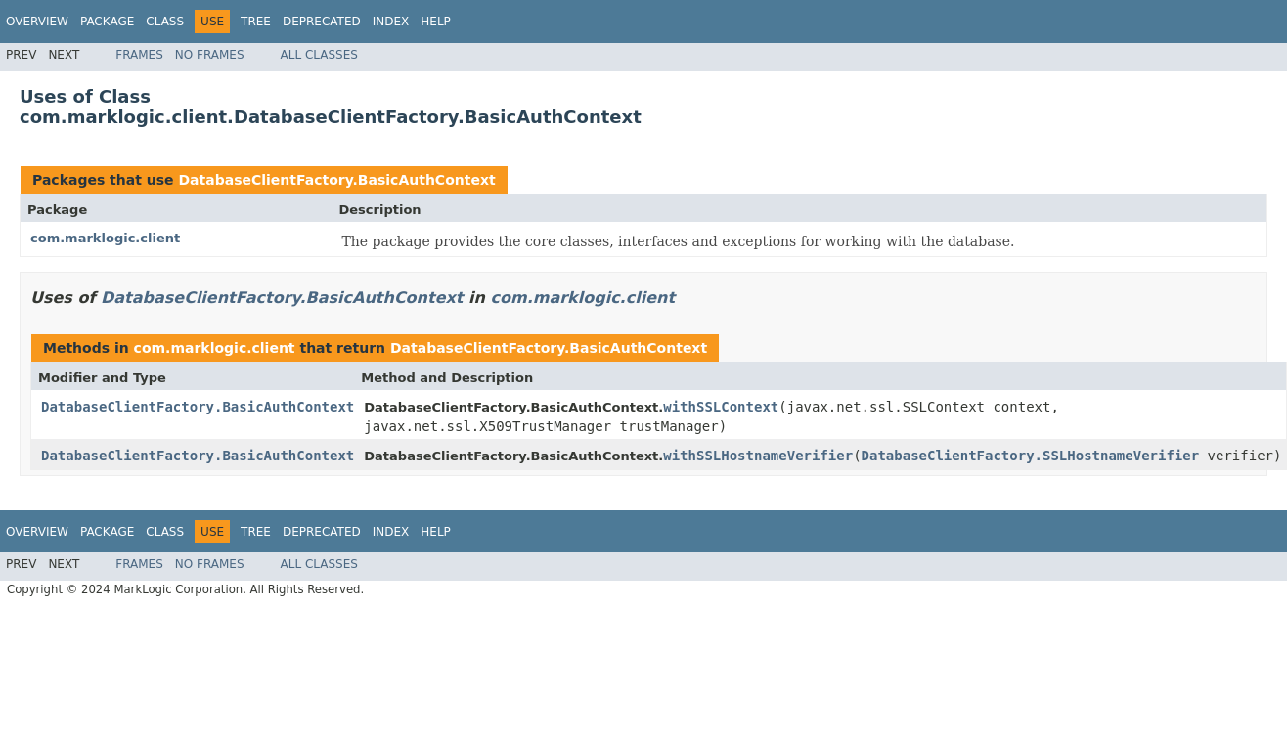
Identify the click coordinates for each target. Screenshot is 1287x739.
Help (436, 21)
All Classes (319, 55)
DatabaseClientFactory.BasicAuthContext (336, 180)
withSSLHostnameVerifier (758, 455)
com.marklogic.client (105, 238)
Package (107, 21)
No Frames (209, 55)
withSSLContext (720, 406)
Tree (256, 21)
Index (391, 21)
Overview (37, 21)
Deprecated (322, 21)
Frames (139, 55)
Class (165, 21)
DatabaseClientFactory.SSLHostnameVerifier (1031, 455)
